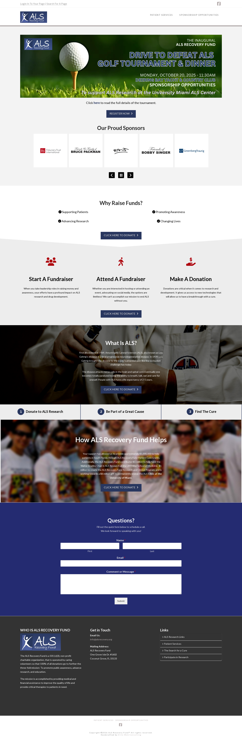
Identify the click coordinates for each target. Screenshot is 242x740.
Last (152, 551)
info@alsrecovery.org (101, 639)
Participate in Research (175, 657)
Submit (121, 600)
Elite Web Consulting (129, 735)
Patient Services (171, 643)
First (90, 551)
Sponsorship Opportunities (131, 720)
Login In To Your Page (32, 3)
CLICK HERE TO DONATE (121, 235)
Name (121, 540)
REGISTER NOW (121, 113)
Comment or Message (121, 571)
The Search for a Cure (174, 650)
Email (121, 557)
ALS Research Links (173, 636)
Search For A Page (57, 3)
